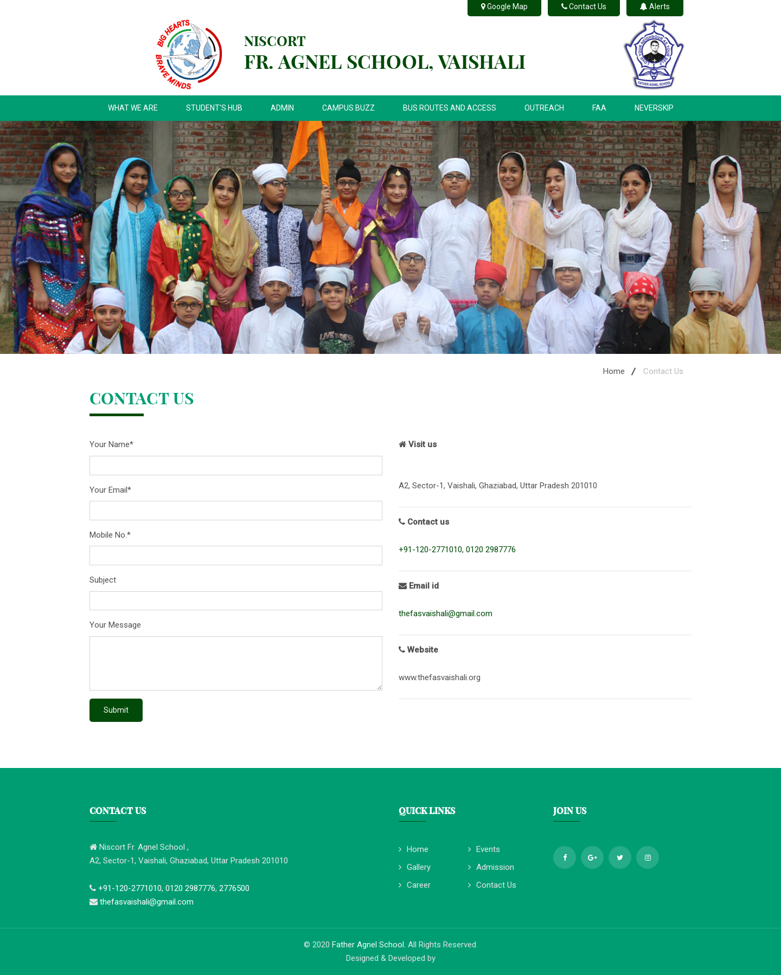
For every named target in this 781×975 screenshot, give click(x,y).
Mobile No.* (110, 535)
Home (614, 371)
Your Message (115, 625)
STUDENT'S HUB (214, 108)
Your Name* (111, 444)
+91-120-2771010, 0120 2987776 (457, 549)
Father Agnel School (368, 945)
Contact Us (492, 885)
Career (415, 885)
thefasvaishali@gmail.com (445, 613)
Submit (116, 710)
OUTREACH (544, 108)
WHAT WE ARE (133, 108)
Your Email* (110, 490)
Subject (102, 580)
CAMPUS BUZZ (348, 108)
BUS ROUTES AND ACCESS (449, 108)
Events (484, 849)
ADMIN (282, 108)
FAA (599, 108)
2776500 (234, 888)
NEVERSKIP (654, 108)
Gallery (415, 867)
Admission (491, 867)
